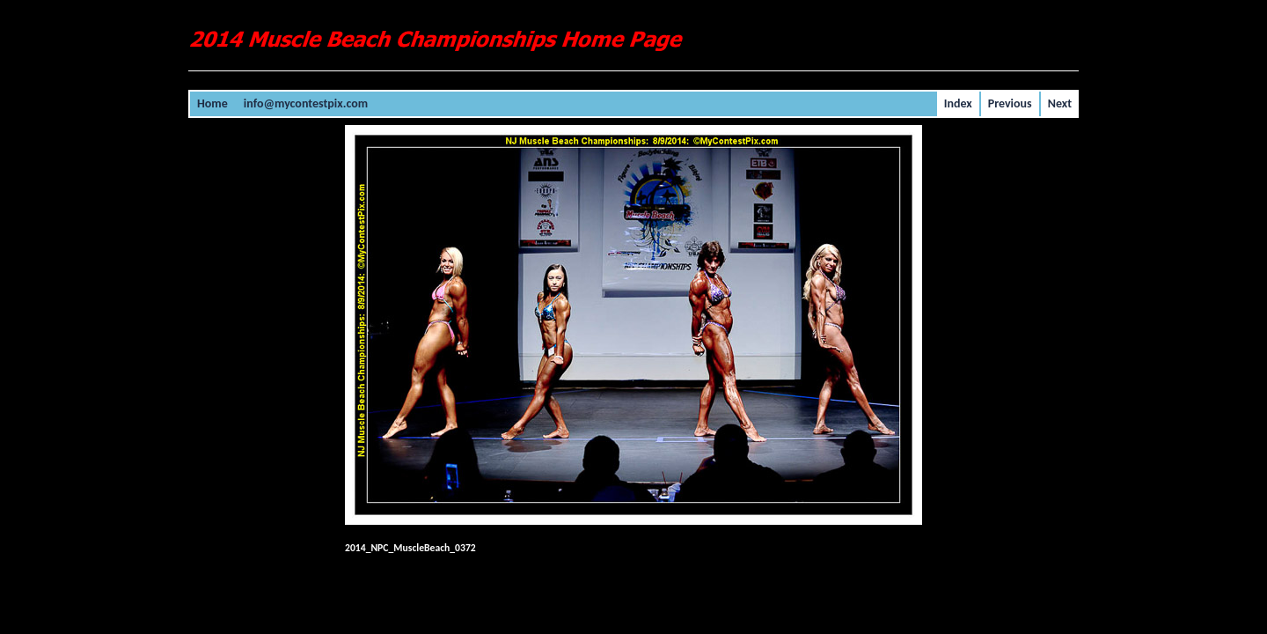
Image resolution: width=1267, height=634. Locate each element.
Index (958, 103)
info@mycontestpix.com (306, 103)
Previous (1010, 103)
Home (212, 103)
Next (1060, 103)
